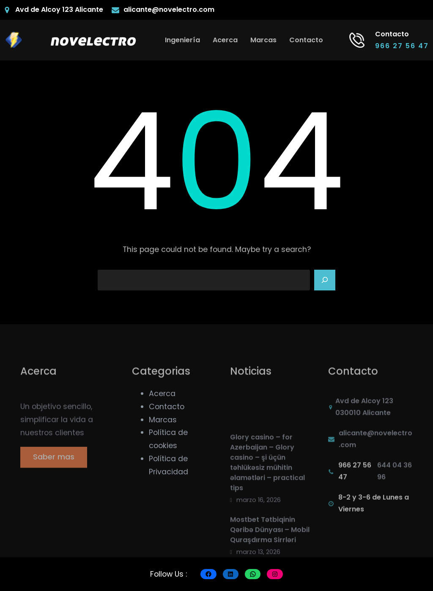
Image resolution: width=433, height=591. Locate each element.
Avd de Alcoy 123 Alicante (59, 9)
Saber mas (53, 462)
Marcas (163, 420)
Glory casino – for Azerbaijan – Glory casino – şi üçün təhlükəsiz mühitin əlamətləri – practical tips (267, 491)
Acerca (162, 394)
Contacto (166, 407)
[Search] (324, 280)
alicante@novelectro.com (168, 9)
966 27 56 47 (402, 46)
